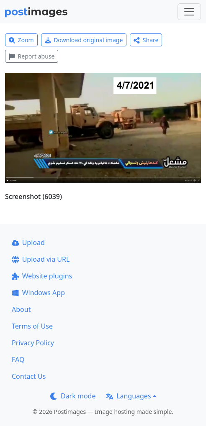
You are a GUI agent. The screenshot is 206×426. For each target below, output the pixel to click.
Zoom (21, 40)
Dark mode (72, 395)
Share (146, 40)
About (21, 309)
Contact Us (29, 376)
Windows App (38, 292)
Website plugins (42, 276)
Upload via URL (41, 259)
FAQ (18, 359)
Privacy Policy (33, 342)
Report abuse (31, 56)
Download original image (84, 40)
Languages (128, 395)
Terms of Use (32, 326)
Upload (28, 242)
